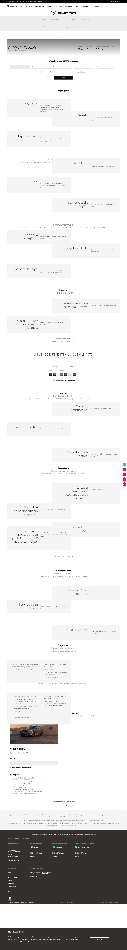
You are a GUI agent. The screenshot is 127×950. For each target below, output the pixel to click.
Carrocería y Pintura (82, 893)
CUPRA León (55, 19)
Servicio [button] (49, 6)
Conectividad (75, 27)
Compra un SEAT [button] (39, 6)
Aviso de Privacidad (81, 118)
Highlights (43, 27)
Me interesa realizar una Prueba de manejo (52, 118)
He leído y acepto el (76, 118)
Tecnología (65, 27)
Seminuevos (11, 921)
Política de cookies (25, 942)
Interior (58, 27)
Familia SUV (58, 6)
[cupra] (97, 6)
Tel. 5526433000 (13, 891)
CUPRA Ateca (41, 19)
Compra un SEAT (12, 924)
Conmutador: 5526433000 (115, 1)
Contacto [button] (85, 6)
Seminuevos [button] (29, 6)
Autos (9, 918)
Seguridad (84, 27)
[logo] (12, 6)
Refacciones (57, 893)
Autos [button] (21, 6)
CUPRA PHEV (86, 19)
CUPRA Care (93, 27)
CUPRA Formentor (70, 19)
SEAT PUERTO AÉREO (10, 1)
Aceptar (99, 939)
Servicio (34, 893)
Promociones (78, 6)
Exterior (51, 27)
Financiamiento (68, 6)
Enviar (63, 124)
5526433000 (34, 923)
